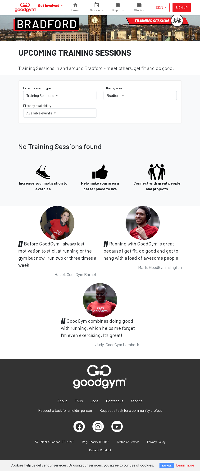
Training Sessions (40, 95)
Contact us (114, 401)
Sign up (182, 7)
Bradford (47, 24)
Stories (137, 401)
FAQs (79, 401)
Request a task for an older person (65, 410)
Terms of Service (128, 442)
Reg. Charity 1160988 (95, 442)
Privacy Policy (156, 442)
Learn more (185, 465)
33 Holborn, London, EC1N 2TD (54, 442)
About (62, 401)
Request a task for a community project (131, 410)
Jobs (95, 401)
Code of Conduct (100, 450)
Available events (39, 113)
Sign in (161, 7)
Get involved (49, 5)
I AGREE (167, 465)
